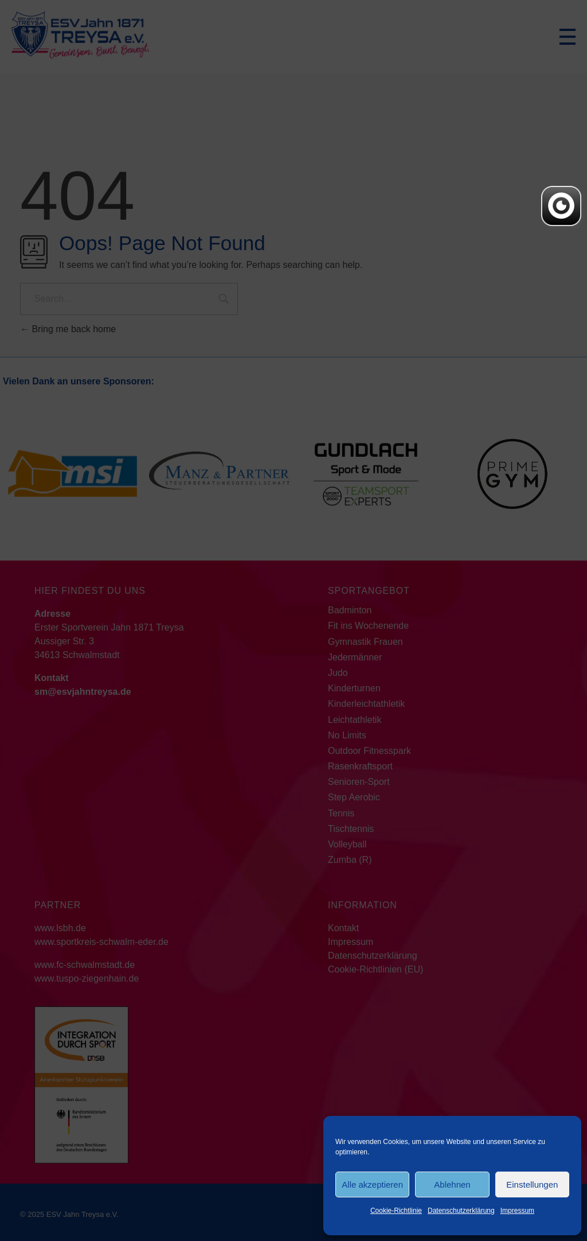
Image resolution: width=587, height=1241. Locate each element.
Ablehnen (452, 1184)
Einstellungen (532, 1184)
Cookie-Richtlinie (396, 1211)
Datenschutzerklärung (461, 1211)
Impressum (517, 1211)
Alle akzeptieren (372, 1184)
